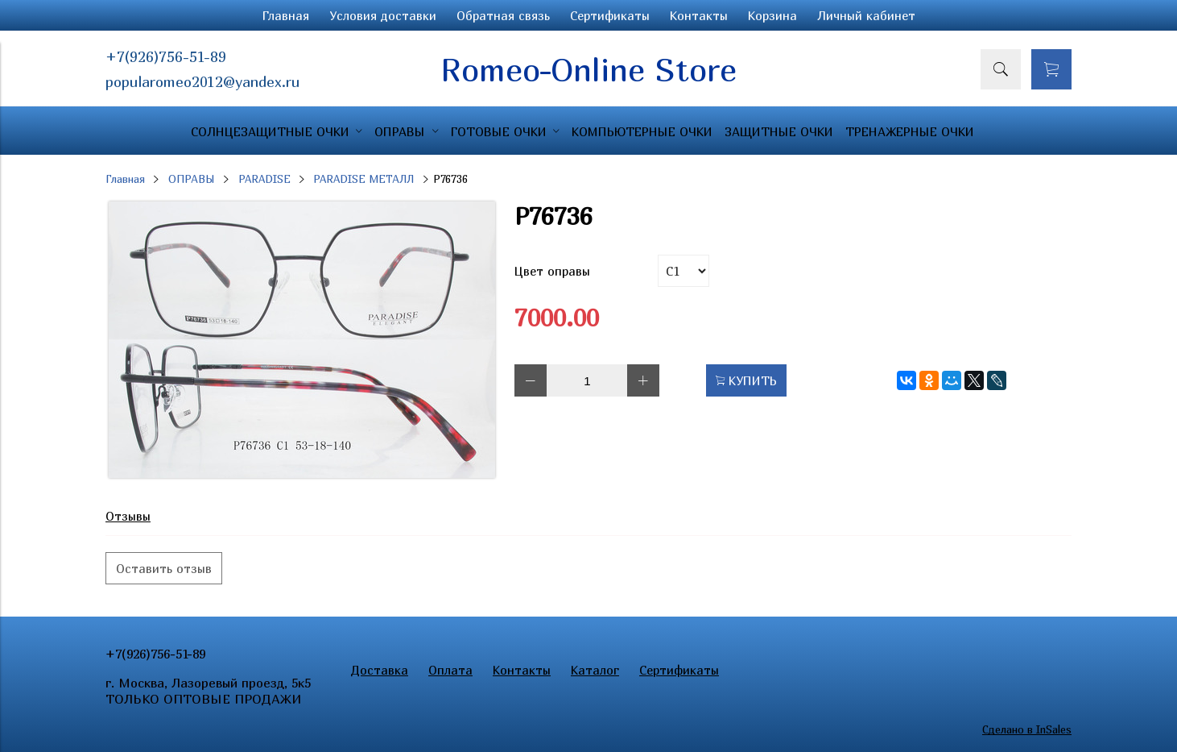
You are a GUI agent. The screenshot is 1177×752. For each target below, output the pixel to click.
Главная (285, 15)
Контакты (699, 15)
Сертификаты (610, 15)
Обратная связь (503, 15)
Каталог (595, 670)
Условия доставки (382, 15)
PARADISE (264, 178)
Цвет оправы (552, 271)
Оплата (450, 670)
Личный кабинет (866, 15)
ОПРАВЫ (191, 178)
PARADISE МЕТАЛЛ (363, 178)
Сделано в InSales (1027, 729)
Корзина (772, 15)
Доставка (379, 670)
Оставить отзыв (164, 568)
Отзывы (128, 516)
